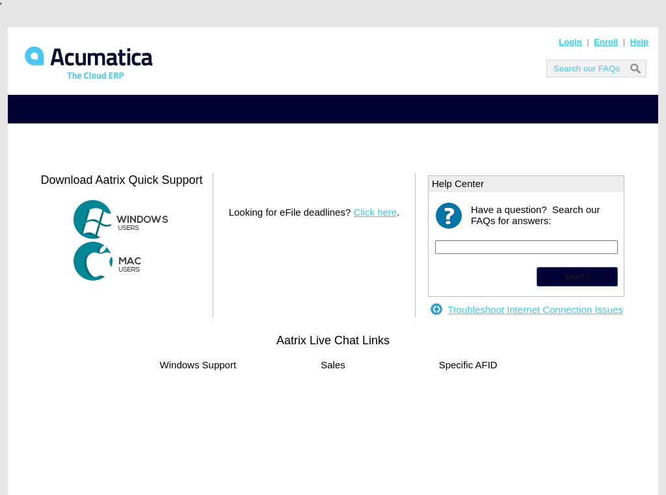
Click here (375, 212)
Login (570, 42)
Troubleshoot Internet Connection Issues (535, 309)
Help (639, 42)
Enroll (606, 42)
